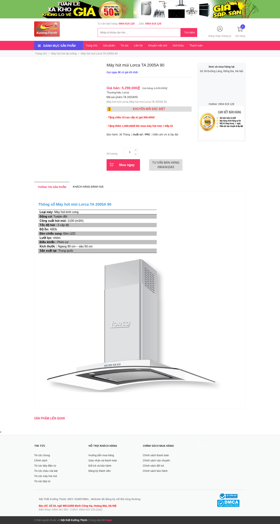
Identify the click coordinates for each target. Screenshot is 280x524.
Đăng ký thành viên (100, 470)
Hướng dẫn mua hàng (101, 455)
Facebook (203, 446)
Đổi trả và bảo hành (100, 465)
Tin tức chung (42, 455)
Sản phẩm (109, 45)
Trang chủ (92, 45)
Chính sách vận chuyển (156, 460)
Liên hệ (138, 45)
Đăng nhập (214, 36)
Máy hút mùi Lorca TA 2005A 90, (148, 101)
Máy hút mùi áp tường (64, 53)
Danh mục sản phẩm (59, 45)
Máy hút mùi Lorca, (118, 101)
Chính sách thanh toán (156, 455)
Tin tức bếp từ (42, 481)
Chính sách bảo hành (155, 470)
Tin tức (124, 45)
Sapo (109, 520)
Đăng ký (226, 36)
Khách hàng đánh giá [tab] (88, 186)
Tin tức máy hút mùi (45, 476)
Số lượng (112, 153)
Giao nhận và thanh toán (103, 460)
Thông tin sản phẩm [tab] (52, 187)
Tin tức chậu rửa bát (46, 470)
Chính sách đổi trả (153, 465)
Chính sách (40, 460)
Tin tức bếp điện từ (45, 465)
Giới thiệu (178, 45)
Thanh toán (196, 45)
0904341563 (165, 165)
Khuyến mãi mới (157, 45)
